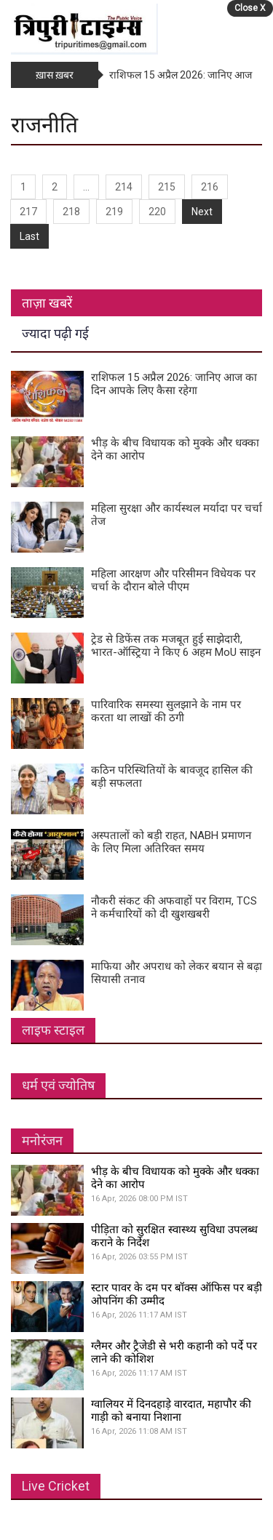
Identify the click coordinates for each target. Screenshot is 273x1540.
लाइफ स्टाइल (53, 1030)
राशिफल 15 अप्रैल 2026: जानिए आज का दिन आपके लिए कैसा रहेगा (174, 384)
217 (28, 211)
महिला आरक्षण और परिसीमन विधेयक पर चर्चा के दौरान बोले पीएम (173, 580)
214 (123, 187)
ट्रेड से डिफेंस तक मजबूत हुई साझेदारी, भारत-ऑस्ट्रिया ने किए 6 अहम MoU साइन (176, 646)
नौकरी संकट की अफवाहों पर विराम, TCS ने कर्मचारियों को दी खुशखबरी (174, 907)
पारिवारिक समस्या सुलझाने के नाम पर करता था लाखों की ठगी (166, 711)
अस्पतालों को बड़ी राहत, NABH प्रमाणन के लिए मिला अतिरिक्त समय (171, 842)
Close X (250, 8)
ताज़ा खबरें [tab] (47, 302)
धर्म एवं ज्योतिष (58, 1085)
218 (71, 211)
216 (209, 187)
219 (114, 211)
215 (166, 187)
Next (202, 211)
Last (29, 236)
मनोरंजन (42, 1140)
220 (157, 211)
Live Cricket (56, 1485)
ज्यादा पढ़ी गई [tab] (55, 333)
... (86, 187)
